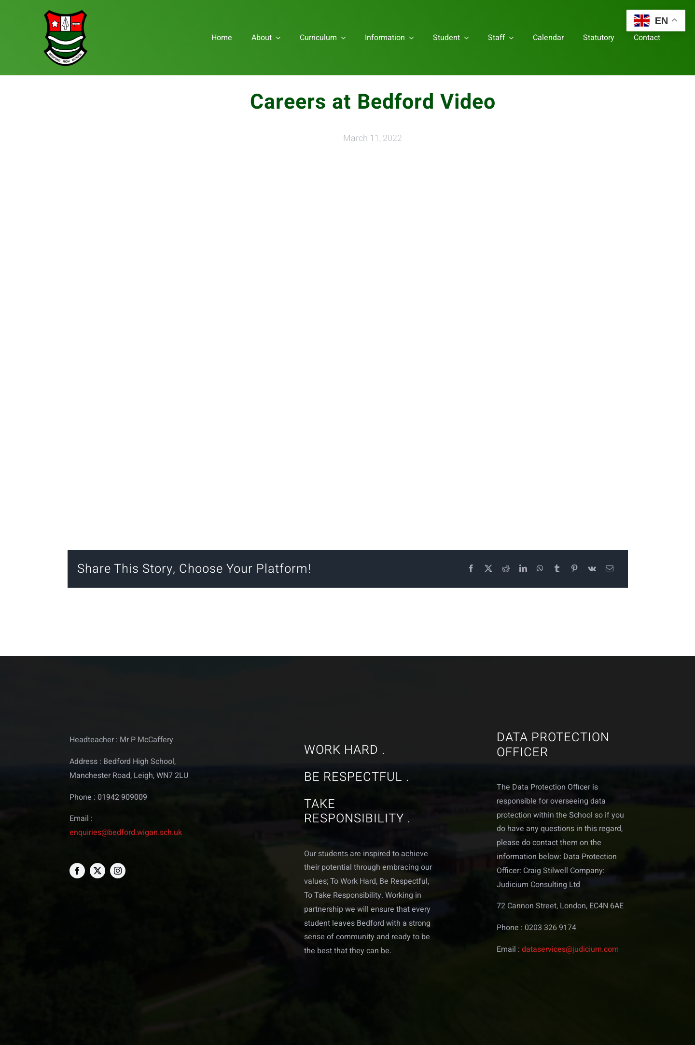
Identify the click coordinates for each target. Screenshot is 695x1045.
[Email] (609, 569)
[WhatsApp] (540, 569)
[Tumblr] (557, 569)
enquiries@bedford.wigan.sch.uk (126, 832)
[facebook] (77, 870)
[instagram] (117, 870)
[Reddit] (505, 569)
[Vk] (592, 569)
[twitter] (97, 870)
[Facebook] (471, 569)
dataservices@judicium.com (570, 949)
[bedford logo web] (66, 11)
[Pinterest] (574, 569)
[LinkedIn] (523, 569)
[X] (488, 569)
